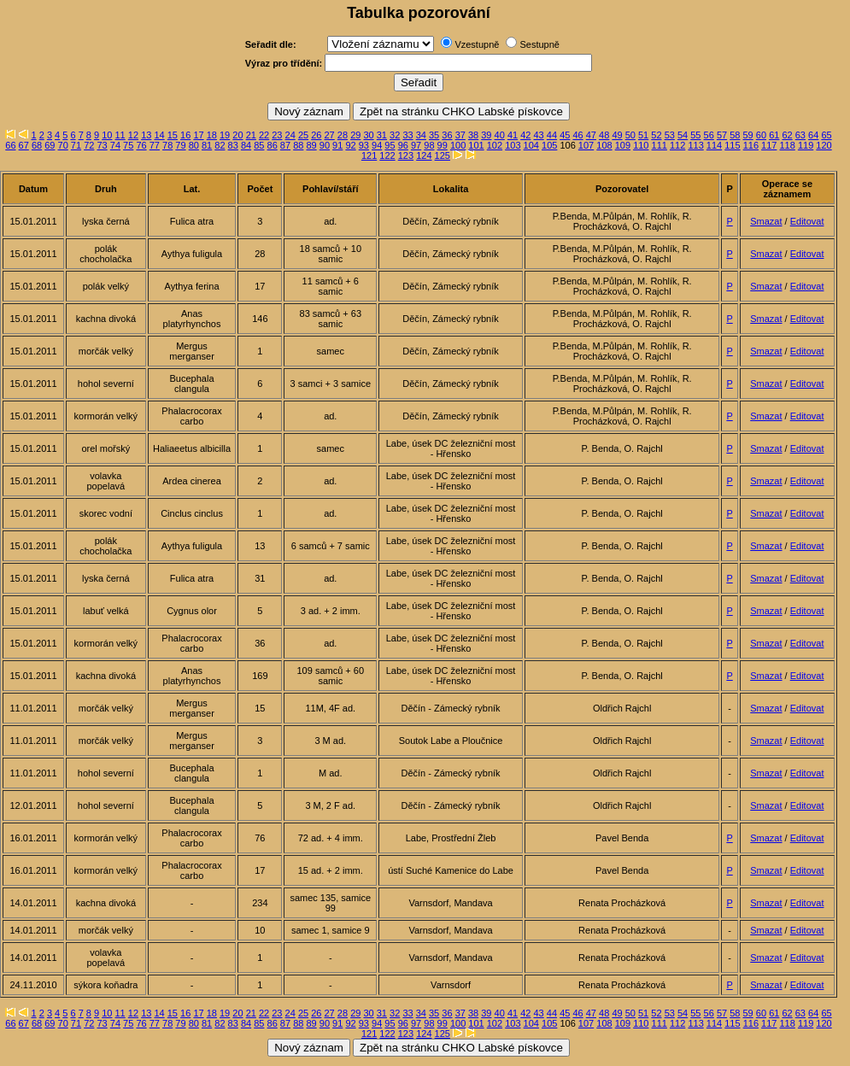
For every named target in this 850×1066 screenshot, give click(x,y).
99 (442, 145)
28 (342, 135)
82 (219, 145)
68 (37, 145)
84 (246, 145)
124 (423, 155)
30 (368, 135)
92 (350, 145)
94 (377, 145)
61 (774, 135)
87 (285, 145)
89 (311, 145)
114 (714, 145)
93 (364, 145)
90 (324, 145)
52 (656, 135)
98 (429, 145)
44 (552, 135)
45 (565, 135)
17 (198, 135)
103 (512, 145)
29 (355, 135)
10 (107, 135)
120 (823, 145)
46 (577, 135)
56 (709, 135)
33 (407, 135)
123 (405, 155)
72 (89, 145)
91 (337, 145)
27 (330, 135)
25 (303, 135)
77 (154, 145)
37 (460, 135)
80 (194, 145)
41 (512, 135)
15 (172, 135)
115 (732, 145)
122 (387, 155)
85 (259, 145)
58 (735, 135)
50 (630, 135)
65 (826, 135)
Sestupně (539, 44)
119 (805, 145)
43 (539, 135)
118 (787, 145)
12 (133, 135)
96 (403, 145)
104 (531, 145)
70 (63, 145)
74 (115, 145)
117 (769, 145)
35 (434, 135)
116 (751, 145)
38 (473, 135)
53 (670, 135)
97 (416, 145)
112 (677, 145)
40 (500, 135)
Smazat (766, 221)
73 (102, 145)
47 (591, 135)
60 (761, 135)
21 (251, 135)
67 (24, 145)
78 (167, 145)
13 (146, 135)
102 (494, 145)
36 (447, 135)
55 (695, 135)
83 (233, 145)
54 (682, 135)
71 (76, 145)
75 (128, 145)
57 (722, 135)
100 (458, 145)
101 (476, 145)
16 (185, 135)
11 (120, 135)
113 (695, 145)
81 (207, 145)
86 (272, 145)
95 (389, 145)
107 (586, 145)
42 (525, 135)
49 (617, 135)
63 (800, 135)
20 (237, 135)
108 (604, 145)
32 (395, 135)
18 (212, 135)
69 (49, 145)
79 (180, 145)
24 (290, 135)
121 (369, 155)
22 (264, 135)
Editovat (807, 221)
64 (813, 135)
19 (225, 135)
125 (442, 155)
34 (421, 135)
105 (549, 145)
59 (748, 135)
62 (787, 135)
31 (382, 135)
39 (486, 135)
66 (10, 145)
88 (298, 145)
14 (159, 135)
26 (316, 135)
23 (277, 135)
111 (659, 145)
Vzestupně (476, 44)
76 (141, 145)
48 (604, 135)
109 (622, 145)
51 (643, 135)
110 (640, 145)
